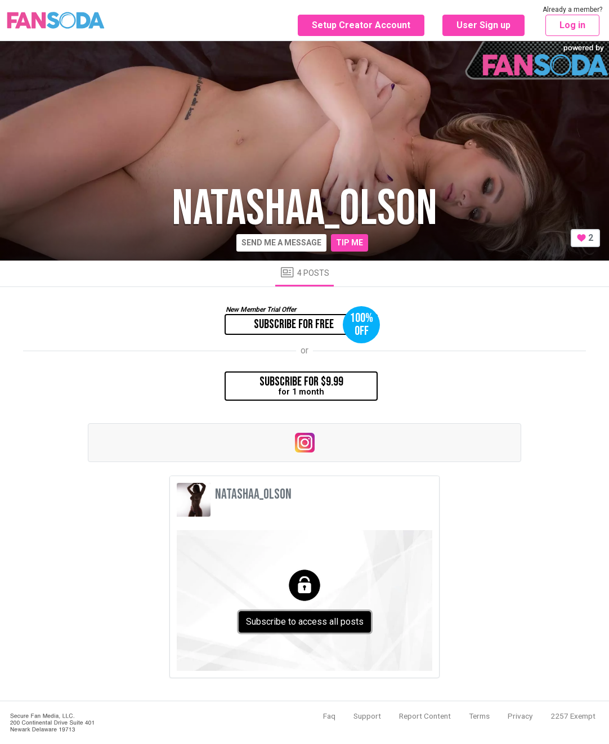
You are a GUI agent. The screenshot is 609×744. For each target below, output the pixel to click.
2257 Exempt (572, 715)
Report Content (425, 715)
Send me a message (281, 242)
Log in (572, 25)
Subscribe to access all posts (305, 621)
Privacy (520, 715)
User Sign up (483, 25)
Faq (329, 715)
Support (367, 715)
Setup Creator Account (361, 25)
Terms (479, 715)
